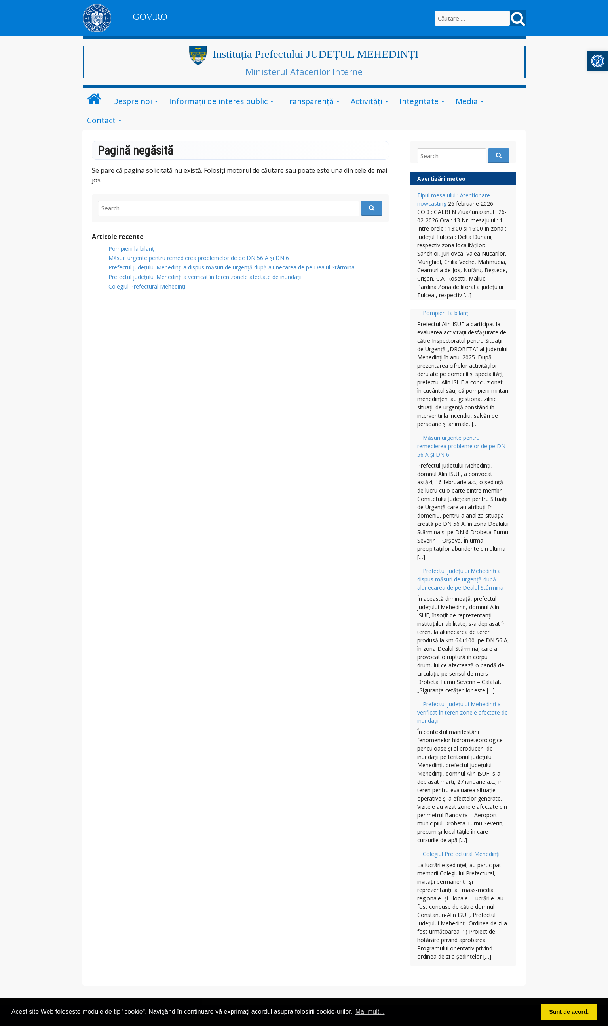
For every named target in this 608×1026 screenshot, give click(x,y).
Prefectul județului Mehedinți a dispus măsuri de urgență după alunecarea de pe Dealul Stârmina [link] (231, 267)
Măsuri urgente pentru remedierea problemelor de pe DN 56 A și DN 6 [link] (198, 258)
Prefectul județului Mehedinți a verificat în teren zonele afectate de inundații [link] (205, 277)
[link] (597, 61)
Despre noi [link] (132, 101)
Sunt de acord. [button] (569, 1012)
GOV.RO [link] (150, 17)
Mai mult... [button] (370, 1011)
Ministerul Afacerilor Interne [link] (304, 71)
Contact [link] (101, 120)
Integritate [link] (419, 101)
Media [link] (467, 101)
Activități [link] (366, 101)
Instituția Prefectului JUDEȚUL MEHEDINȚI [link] (316, 54)
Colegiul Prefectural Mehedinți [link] (146, 286)
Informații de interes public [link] (218, 101)
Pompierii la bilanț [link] (131, 248)
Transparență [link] (309, 101)
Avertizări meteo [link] (441, 178)
